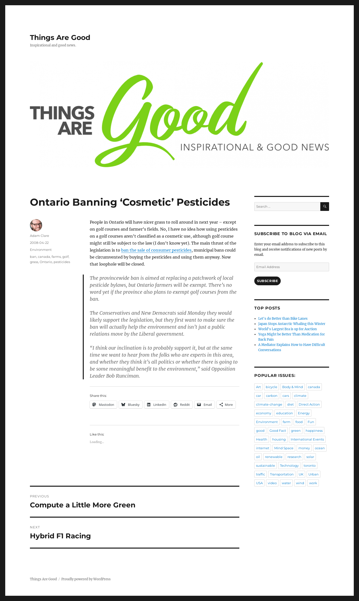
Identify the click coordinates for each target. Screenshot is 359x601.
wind (300, 483)
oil (258, 457)
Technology (289, 465)
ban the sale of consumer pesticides (156, 250)
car (258, 396)
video (272, 483)
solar (310, 457)
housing (279, 439)
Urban (313, 474)
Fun (311, 422)
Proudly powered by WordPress (86, 579)
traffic (260, 474)
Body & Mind (292, 387)
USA (259, 483)
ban (33, 257)
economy (263, 413)
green (296, 431)
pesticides (62, 262)
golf (65, 257)
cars (285, 396)
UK (301, 474)
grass (34, 262)
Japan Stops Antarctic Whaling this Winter (291, 324)
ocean (320, 448)
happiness (314, 431)
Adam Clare (39, 236)
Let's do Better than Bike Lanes (283, 318)
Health (261, 439)
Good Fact (277, 431)
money (304, 448)
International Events (307, 439)
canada (44, 257)
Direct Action (309, 404)
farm (286, 422)
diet (290, 404)
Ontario (46, 262)
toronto (310, 465)
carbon (271, 396)
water (286, 483)
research (294, 457)
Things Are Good (60, 37)
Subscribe (267, 281)
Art (258, 387)
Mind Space (283, 448)
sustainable (265, 465)
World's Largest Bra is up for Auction (287, 329)
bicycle (271, 387)
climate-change (269, 404)
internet (262, 448)
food (299, 422)
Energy (304, 413)
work (313, 483)
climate (300, 396)
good (260, 431)
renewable (273, 457)
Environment (41, 250)
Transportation (282, 474)
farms (56, 257)
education (284, 413)
